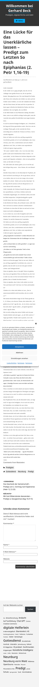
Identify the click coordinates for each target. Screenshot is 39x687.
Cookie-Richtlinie (12, 363)
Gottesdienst (11, 471)
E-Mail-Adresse (9, 552)
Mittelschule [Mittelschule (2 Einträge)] (22, 653)
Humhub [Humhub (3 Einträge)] (6, 644)
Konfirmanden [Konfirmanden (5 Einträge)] (28, 647)
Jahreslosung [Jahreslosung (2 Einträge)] (22, 644)
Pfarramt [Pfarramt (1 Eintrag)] (23, 664)
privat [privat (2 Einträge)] (28, 669)
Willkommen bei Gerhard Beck (19, 8)
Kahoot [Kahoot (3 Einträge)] (29, 644)
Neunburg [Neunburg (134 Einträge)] (10, 657)
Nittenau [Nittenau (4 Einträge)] (31, 661)
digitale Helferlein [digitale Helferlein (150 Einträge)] (16, 627)
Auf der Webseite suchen (13, 605)
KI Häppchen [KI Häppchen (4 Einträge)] (7, 647)
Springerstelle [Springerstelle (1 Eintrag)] (13, 672)
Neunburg (22, 471)
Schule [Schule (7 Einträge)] (6, 672)
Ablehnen (19, 352)
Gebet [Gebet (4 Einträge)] (11, 637)
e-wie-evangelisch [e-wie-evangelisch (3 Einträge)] (9, 631)
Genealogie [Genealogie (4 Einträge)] (18, 637)
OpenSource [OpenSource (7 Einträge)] (8, 664)
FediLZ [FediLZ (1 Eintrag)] (17, 634)
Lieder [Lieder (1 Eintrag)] (5, 653)
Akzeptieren (19, 347)
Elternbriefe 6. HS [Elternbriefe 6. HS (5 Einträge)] (22, 631)
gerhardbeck (7, 82)
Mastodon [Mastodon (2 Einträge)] (15, 653)
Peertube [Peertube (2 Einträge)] (17, 664)
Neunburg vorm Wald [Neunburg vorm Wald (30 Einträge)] (15, 661)
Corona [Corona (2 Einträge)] (28, 621)
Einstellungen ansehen (19, 358)
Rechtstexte (21, 363)
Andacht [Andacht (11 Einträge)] (22, 617)
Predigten (10, 467)
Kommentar (8, 523)
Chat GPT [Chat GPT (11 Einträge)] (21, 621)
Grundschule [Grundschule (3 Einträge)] (26, 641)
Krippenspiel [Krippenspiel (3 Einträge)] (7, 650)
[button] (36, 323)
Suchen (30, 609)
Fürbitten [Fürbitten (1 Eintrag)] (5, 637)
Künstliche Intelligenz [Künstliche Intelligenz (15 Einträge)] (23, 650)
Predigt (31, 471)
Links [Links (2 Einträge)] (9, 653)
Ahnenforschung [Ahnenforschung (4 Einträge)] (12, 618)
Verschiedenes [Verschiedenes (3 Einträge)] (27, 672)
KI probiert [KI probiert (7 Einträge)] (17, 647)
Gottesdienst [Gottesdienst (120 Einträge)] (12, 641)
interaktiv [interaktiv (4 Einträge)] (13, 644)
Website (6, 559)
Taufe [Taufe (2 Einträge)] (19, 672)
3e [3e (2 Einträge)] (4, 618)
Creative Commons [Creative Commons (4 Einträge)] (10, 624)
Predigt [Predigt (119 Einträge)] (21, 668)
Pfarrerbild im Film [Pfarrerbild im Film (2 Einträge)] (9, 669)
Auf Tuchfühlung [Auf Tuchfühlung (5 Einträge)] (9, 621)
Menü (19, 21)
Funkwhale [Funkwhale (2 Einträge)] (29, 634)
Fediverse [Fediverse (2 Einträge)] (22, 634)
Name (6, 545)
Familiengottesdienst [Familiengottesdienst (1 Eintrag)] (8, 634)
